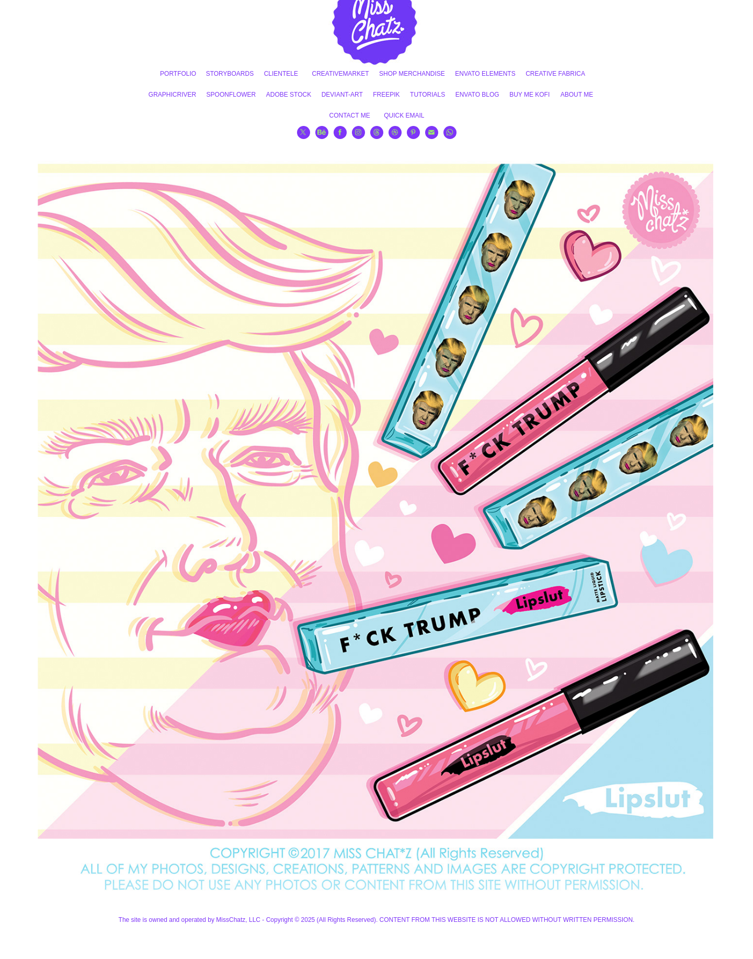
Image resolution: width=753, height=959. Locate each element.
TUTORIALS (427, 94)
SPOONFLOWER (231, 94)
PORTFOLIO (178, 73)
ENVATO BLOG (477, 94)
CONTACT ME (349, 115)
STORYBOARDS (230, 73)
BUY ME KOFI (529, 94)
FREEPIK (386, 94)
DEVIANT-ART (342, 94)
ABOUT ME (577, 94)
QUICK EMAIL (404, 115)
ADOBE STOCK (288, 94)
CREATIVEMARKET (340, 73)
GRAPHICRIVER (172, 94)
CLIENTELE (281, 73)
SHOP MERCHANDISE (412, 73)
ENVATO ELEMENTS (485, 73)
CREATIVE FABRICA (555, 73)
